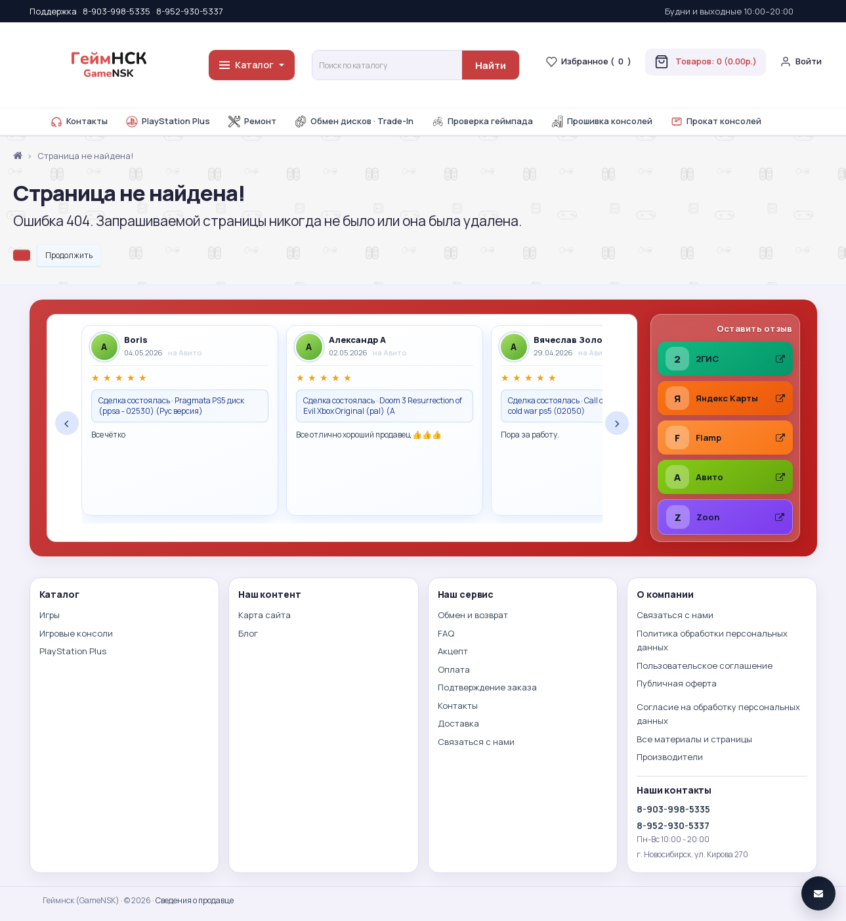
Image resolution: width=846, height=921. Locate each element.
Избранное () (588, 61)
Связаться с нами (476, 742)
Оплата (454, 669)
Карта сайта (264, 615)
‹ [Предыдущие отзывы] (67, 423)
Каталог (251, 64)
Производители (670, 757)
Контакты (79, 121)
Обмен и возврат (473, 615)
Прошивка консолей (601, 121)
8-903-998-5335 (116, 11)
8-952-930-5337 (189, 11)
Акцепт (453, 651)
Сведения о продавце (195, 900)
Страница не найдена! (85, 156)
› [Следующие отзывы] (617, 423)
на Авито (185, 352)
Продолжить (69, 255)
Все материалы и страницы (694, 739)
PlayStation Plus (168, 121)
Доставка (458, 723)
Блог (248, 633)
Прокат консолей (716, 121)
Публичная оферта (677, 683)
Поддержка (53, 11)
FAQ (446, 633)
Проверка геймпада (482, 121)
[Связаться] (818, 893)
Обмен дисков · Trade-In (354, 121)
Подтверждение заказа (487, 687)
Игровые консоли (76, 633)
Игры (49, 615)
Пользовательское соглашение (704, 665)
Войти (801, 61)
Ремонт (252, 121)
